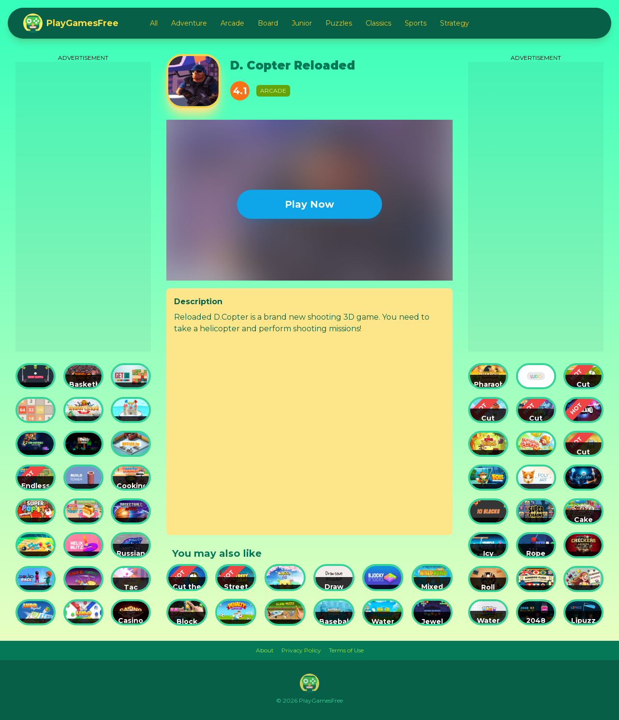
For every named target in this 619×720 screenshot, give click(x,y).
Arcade (232, 23)
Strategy (454, 23)
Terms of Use (346, 650)
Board (268, 23)
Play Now (309, 204)
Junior (302, 23)
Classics (378, 23)
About (265, 650)
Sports (416, 23)
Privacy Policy (301, 650)
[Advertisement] (83, 207)
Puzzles (338, 23)
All (154, 23)
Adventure (189, 23)
